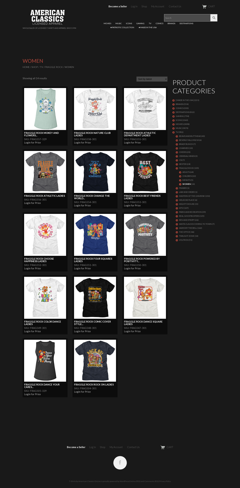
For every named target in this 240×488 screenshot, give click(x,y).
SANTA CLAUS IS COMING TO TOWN (195, 224)
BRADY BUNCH (186, 144)
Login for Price (32, 142)
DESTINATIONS (186, 23)
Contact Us (175, 6)
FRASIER (183, 188)
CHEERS (182, 152)
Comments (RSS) (151, 481)
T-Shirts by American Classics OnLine (85, 481)
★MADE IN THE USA (147, 27)
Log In (134, 6)
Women (186, 184)
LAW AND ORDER (187, 192)
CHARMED (184, 148)
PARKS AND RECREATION (190, 212)
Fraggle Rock (54, 67)
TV (150, 23)
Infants (186, 180)
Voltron (183, 240)
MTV (181, 208)
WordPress (124, 481)
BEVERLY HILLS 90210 (189, 140)
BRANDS (171, 23)
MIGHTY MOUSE (186, 204)
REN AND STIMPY (187, 220)
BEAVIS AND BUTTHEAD (190, 136)
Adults (186, 172)
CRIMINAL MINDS (187, 156)
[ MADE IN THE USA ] (185, 100)
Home (26, 67)
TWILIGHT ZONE (186, 236)
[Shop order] (151, 79)
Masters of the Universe (192, 196)
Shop (144, 6)
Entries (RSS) (134, 481)
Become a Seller (118, 6)
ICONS (129, 23)
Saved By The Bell (188, 228)
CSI (180, 160)
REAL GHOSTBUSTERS (189, 216)
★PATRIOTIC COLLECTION (122, 27)
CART (200, 6)
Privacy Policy (165, 481)
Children (187, 176)
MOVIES (107, 23)
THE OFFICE (184, 232)
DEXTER (182, 164)
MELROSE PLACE (186, 200)
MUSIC (119, 23)
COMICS (159, 23)
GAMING (140, 23)
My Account (157, 6)
